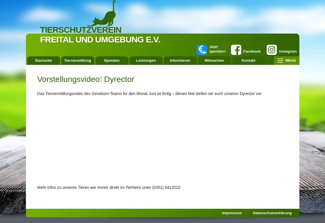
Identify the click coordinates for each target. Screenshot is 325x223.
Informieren (180, 60)
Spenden (112, 60)
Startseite (43, 60)
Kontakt (248, 60)
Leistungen (146, 60)
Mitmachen (214, 60)
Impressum (232, 213)
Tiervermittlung (77, 60)
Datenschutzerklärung (272, 213)
